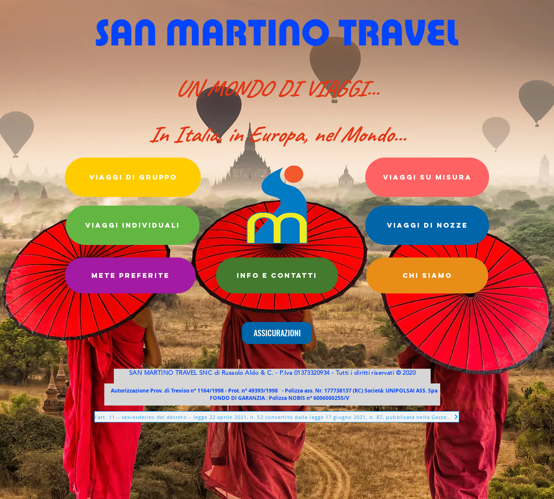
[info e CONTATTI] (277, 275)
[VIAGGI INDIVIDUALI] (133, 225)
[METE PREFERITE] (130, 275)
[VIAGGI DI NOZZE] (427, 225)
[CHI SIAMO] (427, 275)
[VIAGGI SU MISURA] (427, 177)
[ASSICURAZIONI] (277, 333)
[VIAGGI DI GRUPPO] (133, 177)
